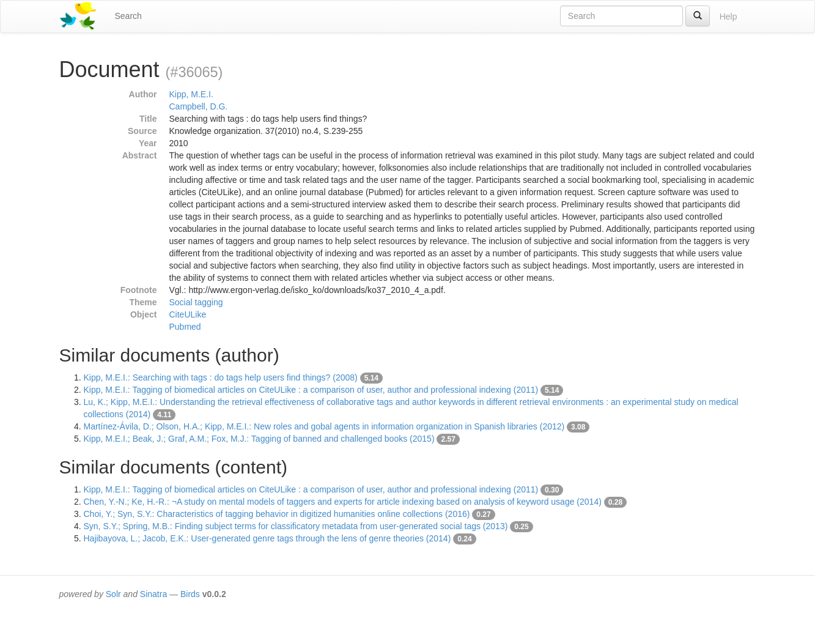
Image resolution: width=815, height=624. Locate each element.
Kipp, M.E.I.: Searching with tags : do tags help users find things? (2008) (221, 377)
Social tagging (196, 302)
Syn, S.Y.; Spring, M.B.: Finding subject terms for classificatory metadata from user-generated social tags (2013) (296, 526)
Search (128, 16)
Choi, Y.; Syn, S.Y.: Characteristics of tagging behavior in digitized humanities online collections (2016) (277, 514)
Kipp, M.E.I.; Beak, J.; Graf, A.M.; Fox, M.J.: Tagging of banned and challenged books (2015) (259, 439)
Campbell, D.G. (198, 106)
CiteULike (188, 314)
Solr (113, 594)
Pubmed (185, 327)
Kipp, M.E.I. (191, 94)
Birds (190, 594)
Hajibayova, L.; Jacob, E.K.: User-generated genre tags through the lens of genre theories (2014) (267, 538)
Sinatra (153, 594)
